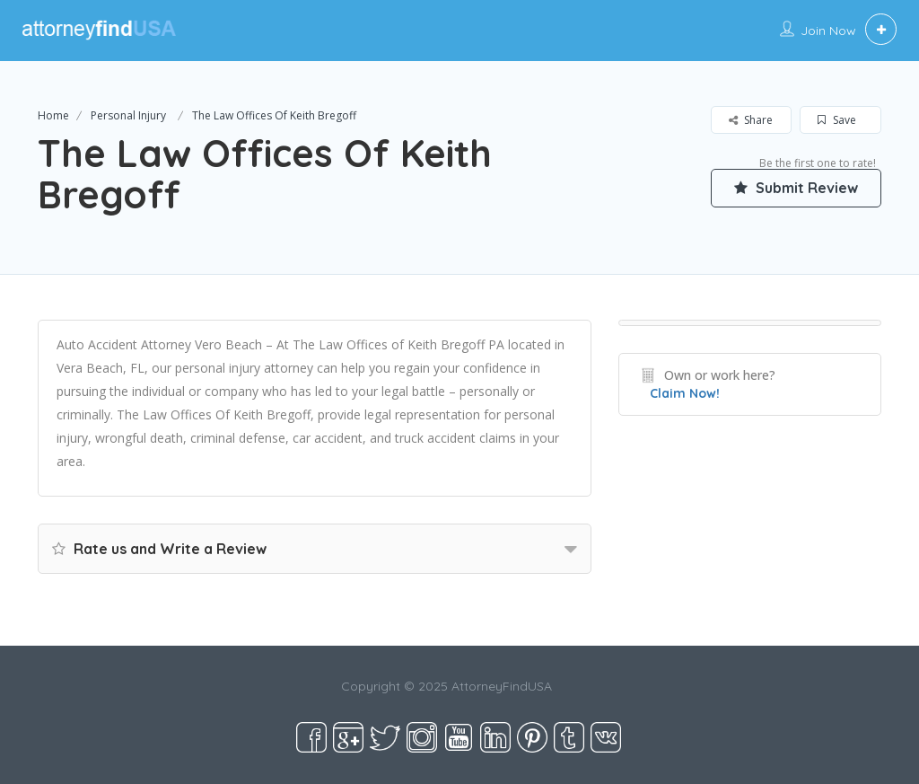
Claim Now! (685, 393)
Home (53, 115)
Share (751, 120)
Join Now (828, 30)
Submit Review (796, 188)
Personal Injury (128, 115)
